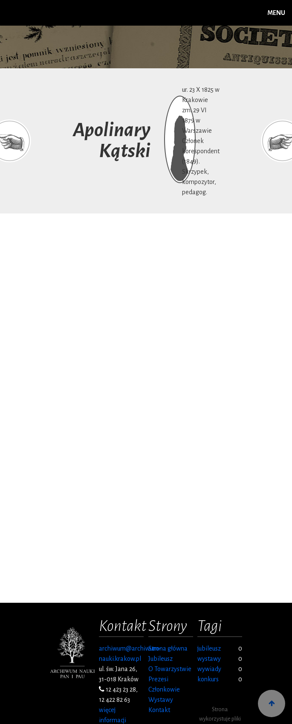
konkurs (208, 679)
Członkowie (164, 689)
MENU (276, 12)
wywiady (209, 669)
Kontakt (159, 709)
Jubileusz (160, 658)
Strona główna (168, 648)
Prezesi (158, 679)
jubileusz (209, 648)
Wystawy (160, 699)
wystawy (209, 658)
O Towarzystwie (169, 669)
